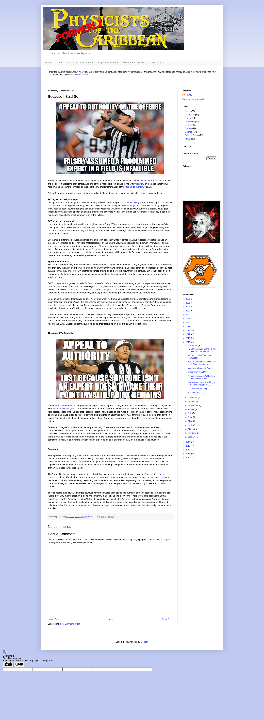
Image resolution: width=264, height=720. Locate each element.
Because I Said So (196, 393)
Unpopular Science (108, 62)
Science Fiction (192, 135)
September (193, 405)
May (190, 421)
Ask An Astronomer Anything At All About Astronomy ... (201, 363)
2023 (188, 311)
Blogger (144, 642)
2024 (188, 307)
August (191, 409)
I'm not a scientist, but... (64, 408)
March (191, 429)
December (193, 345)
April (190, 425)
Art (69, 62)
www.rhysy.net (81, 74)
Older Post (167, 619)
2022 (188, 314)
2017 (188, 334)
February (192, 433)
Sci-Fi (152, 62)
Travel (59, 62)
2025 (188, 303)
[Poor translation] (19, 664)
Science (188, 132)
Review (188, 128)
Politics (188, 125)
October (192, 401)
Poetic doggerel (192, 121)
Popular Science (84, 62)
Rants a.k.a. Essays (133, 62)
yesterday (139, 184)
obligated (94, 289)
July (190, 413)
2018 (188, 330)
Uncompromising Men (197, 372)
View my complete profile (194, 99)
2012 (188, 450)
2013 (188, 446)
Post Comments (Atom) (70, 624)
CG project (190, 115)
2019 (188, 326)
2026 (188, 299)
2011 (188, 453)
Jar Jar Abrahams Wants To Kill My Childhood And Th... (202, 350)
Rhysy (189, 95)
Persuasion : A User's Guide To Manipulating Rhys (201, 377)
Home (48, 62)
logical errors (148, 180)
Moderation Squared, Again (200, 368)
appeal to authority (135, 187)
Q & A (163, 62)
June (190, 417)
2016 (188, 338)
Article (188, 111)
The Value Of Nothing (197, 389)
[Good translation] (8, 664)
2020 (188, 322)
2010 (188, 457)
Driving (188, 118)
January (192, 437)
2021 (188, 318)
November (193, 397)
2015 (188, 342)
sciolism (134, 202)
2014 (188, 442)
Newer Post (54, 619)
